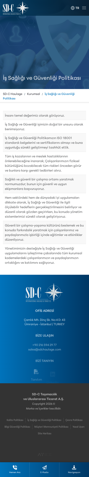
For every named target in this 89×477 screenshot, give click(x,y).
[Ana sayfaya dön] (16, 8)
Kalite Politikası (15, 423)
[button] (75, 8)
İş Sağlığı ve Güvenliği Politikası (44, 423)
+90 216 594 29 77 (44, 349)
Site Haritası (44, 436)
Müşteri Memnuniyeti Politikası (51, 429)
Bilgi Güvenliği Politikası (17, 429)
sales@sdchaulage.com (44, 353)
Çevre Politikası (74, 423)
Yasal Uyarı (78, 429)
